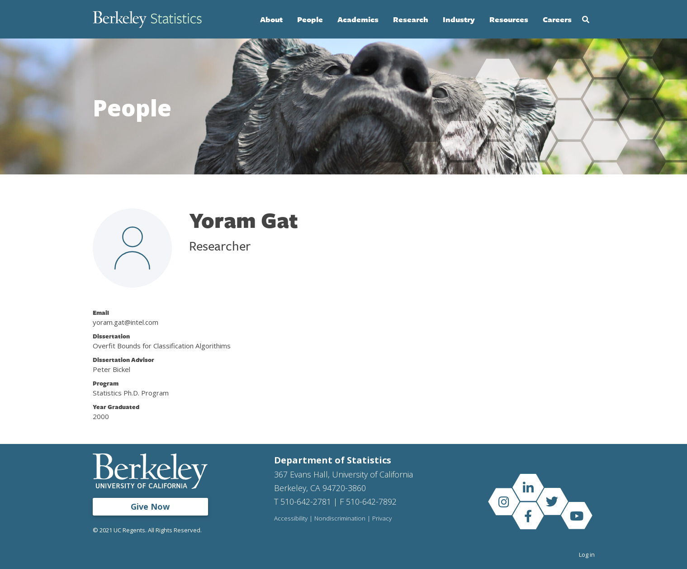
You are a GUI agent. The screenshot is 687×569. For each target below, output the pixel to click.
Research (410, 19)
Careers (557, 19)
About (271, 19)
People (310, 19)
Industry (459, 19)
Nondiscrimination (339, 519)
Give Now (150, 506)
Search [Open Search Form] (585, 19)
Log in (587, 554)
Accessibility (291, 519)
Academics (358, 19)
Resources (508, 19)
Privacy (382, 519)
